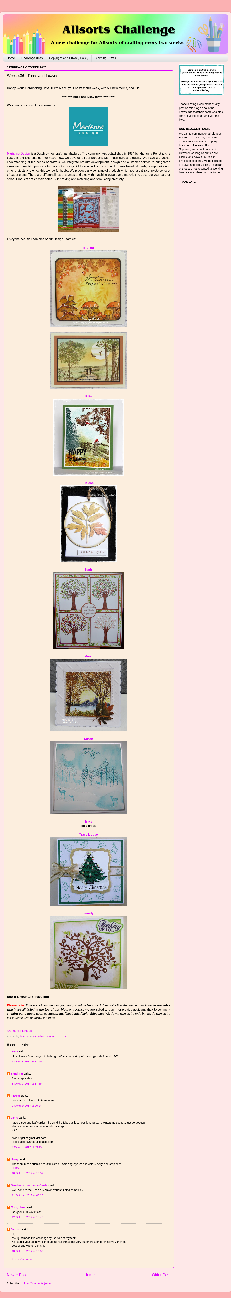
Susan (88, 739)
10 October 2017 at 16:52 (27, 1173)
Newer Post (17, 1275)
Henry (15, 1159)
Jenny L (16, 1229)
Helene (89, 483)
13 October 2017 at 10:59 (27, 1251)
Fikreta (15, 1095)
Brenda (88, 247)
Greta (14, 1051)
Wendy (89, 913)
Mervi (88, 656)
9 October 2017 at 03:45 (27, 1147)
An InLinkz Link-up (19, 1030)
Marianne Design (18, 153)
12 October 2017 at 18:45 (27, 1217)
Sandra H (17, 1073)
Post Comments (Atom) (38, 1283)
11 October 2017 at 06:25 (27, 1195)
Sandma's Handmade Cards (29, 1185)
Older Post (161, 1275)
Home (11, 58)
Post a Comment (22, 1259)
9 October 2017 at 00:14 (27, 1105)
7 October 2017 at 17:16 (27, 1061)
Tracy (88, 821)
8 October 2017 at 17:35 (27, 1083)
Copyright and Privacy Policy (68, 58)
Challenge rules (32, 58)
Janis (14, 1117)
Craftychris (18, 1207)
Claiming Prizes (105, 58)
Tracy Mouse (88, 834)
